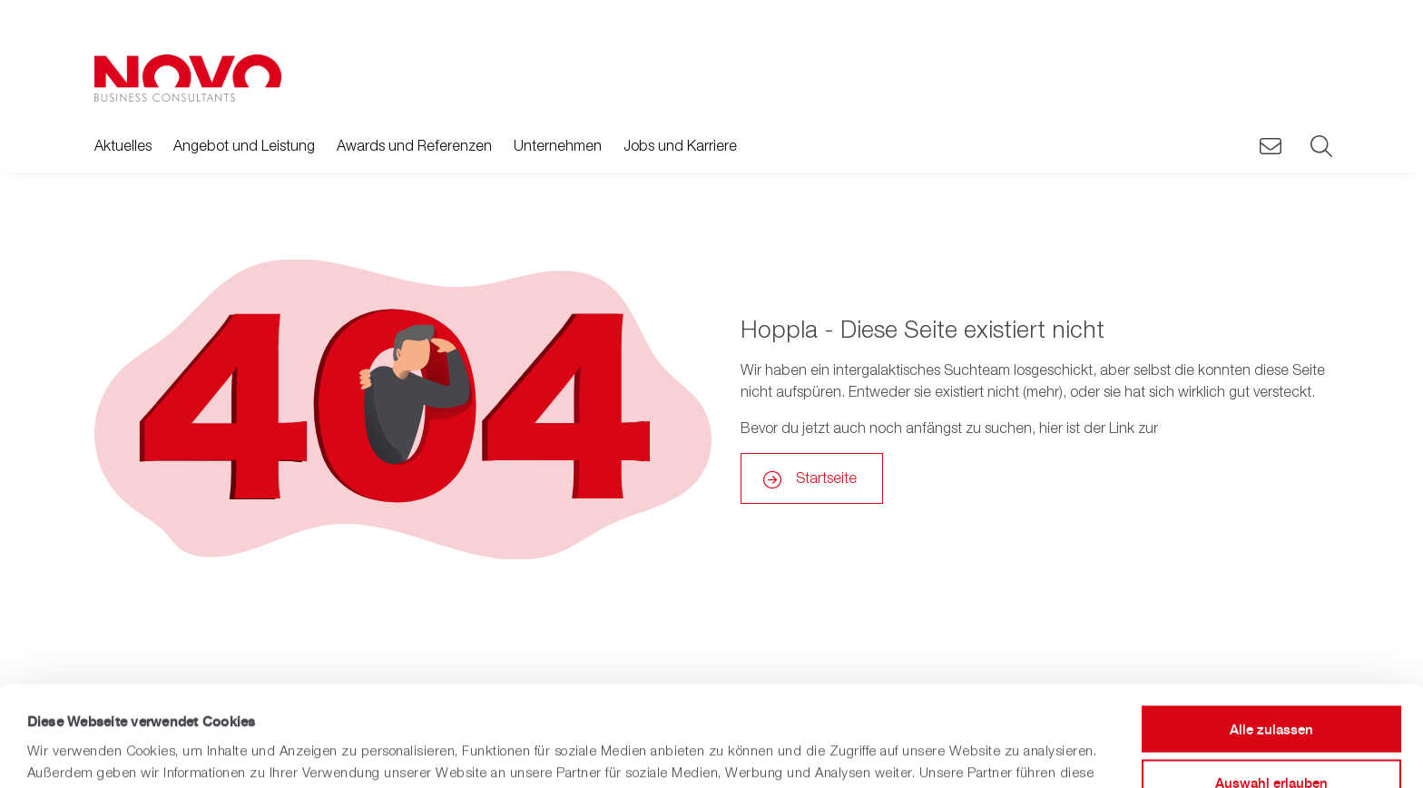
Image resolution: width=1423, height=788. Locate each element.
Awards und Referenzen (414, 145)
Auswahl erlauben (1271, 682)
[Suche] (1319, 147)
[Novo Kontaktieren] (1270, 147)
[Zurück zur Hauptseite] (187, 78)
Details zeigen (747, 752)
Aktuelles (123, 145)
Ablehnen (1271, 735)
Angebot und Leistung (244, 145)
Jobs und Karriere (680, 145)
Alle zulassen (1271, 628)
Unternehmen (558, 145)
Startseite (826, 477)
